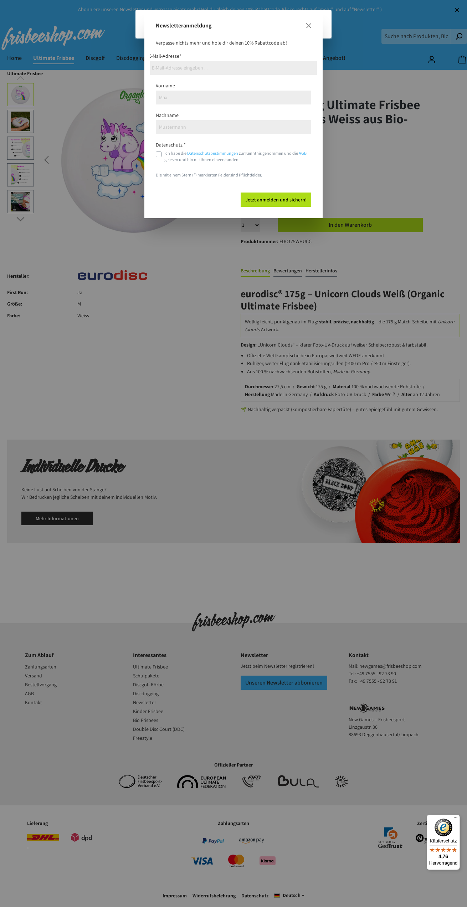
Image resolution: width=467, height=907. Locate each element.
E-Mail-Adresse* (165, 56)
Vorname (165, 85)
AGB (303, 153)
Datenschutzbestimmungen (212, 153)
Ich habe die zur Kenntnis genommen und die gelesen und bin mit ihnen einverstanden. (235, 156)
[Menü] (455, 819)
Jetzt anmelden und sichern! (276, 199)
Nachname (167, 115)
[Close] (308, 25)
